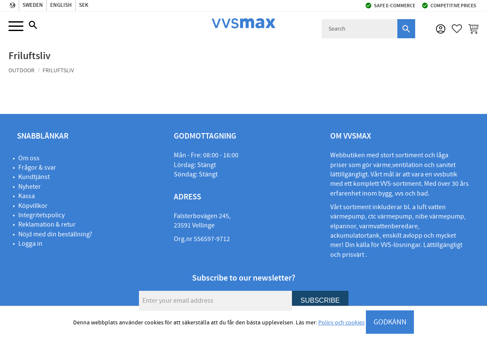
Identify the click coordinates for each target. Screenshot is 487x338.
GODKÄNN (390, 322)
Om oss (29, 158)
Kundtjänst (34, 177)
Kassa (26, 196)
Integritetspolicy (41, 215)
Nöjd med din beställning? (55, 234)
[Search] (406, 28)
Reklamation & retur (47, 224)
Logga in (30, 243)
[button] (15, 26)
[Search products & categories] (359, 28)
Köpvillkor (33, 206)
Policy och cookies (341, 323)
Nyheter (29, 186)
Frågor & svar (37, 167)
